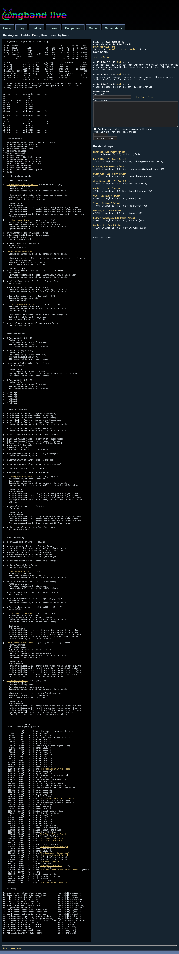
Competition (73, 28)
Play (21, 28)
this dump (104, 47)
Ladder (36, 28)
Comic (93, 28)
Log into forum (145, 97)
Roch (119, 62)
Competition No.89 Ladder (121, 49)
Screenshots (113, 28)
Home (7, 28)
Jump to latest (101, 57)
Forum (53, 28)
